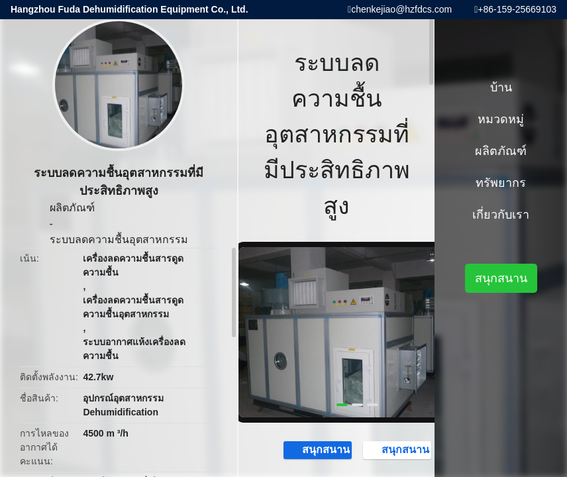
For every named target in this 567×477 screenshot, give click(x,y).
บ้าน (501, 87)
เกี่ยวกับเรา (500, 214)
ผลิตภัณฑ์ (72, 207)
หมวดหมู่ (501, 119)
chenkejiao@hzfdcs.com (401, 9)
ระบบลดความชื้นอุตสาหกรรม (119, 239)
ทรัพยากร (501, 182)
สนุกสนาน (319, 449)
